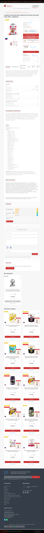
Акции (5, 504)
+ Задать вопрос (10, 268)
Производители (7, 502)
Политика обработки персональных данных (12, 495)
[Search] (29, 6)
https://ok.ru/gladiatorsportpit (25, 492)
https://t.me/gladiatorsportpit (27, 492)
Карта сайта (6, 501)
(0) (31, 19)
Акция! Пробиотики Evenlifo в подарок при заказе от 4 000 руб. (31, 35)
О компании (6, 489)
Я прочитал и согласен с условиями (15, 478)
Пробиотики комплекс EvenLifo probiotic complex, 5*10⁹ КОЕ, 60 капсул (32, 40)
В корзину (13, 336)
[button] (35, 5)
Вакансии (5, 490)
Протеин (9, 11)
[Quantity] (13, 299)
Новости (5, 487)
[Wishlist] (35, 19)
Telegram (4, 519)
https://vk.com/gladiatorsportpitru (23, 492)
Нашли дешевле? (33, 46)
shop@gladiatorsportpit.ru (9, 512)
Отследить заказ (7, 492)
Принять (37, 531)
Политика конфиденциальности (14, 478)
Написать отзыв (9, 221)
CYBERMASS (30, 22)
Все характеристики (35, 55)
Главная (5, 11)
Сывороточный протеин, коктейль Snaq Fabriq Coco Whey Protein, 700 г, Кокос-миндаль (13, 357)
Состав (28, 66)
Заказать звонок (34, 7)
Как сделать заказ (7, 486)
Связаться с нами (7, 498)
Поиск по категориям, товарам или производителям (21, 8)
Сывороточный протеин (17, 11)
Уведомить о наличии (31, 51)
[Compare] (38, 19)
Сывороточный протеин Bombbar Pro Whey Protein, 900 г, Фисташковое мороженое (31, 420)
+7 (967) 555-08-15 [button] (8, 510)
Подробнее (20, 531)
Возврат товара (7, 499)
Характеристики (15, 66)
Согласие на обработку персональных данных (12, 496)
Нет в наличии (13, 301)
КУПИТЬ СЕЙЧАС (13, 303)
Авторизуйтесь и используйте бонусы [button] (32, 31)
